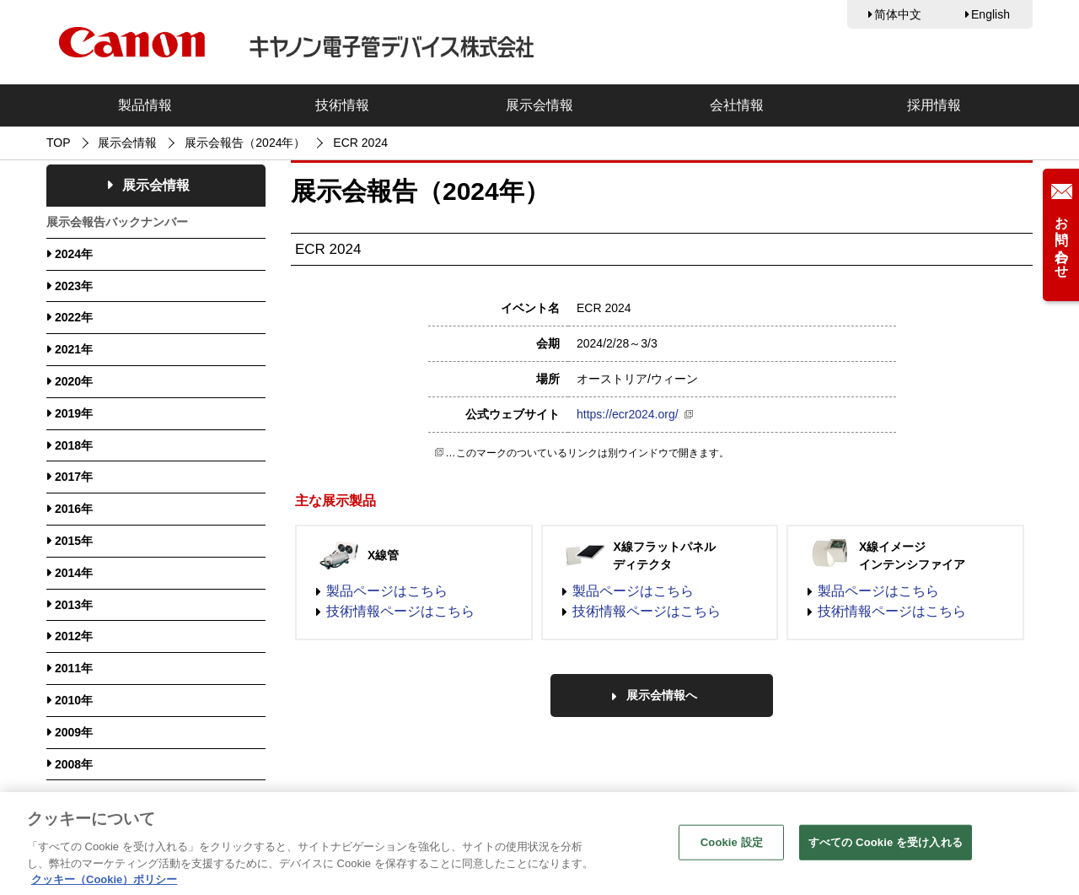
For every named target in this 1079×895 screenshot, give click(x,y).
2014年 (74, 573)
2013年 (74, 605)
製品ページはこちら (387, 591)
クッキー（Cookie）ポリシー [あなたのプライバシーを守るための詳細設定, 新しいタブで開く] (104, 887)
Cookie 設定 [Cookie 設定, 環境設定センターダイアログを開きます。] (732, 850)
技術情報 (342, 105)
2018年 (74, 445)
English (990, 14)
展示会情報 (539, 105)
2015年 (74, 540)
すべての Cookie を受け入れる (885, 850)
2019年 (74, 413)
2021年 (74, 349)
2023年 (74, 286)
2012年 (74, 636)
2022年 (74, 317)
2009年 (74, 732)
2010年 (74, 700)
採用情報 (934, 105)
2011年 (74, 668)
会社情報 (737, 105)
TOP (58, 142)
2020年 (74, 381)
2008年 (74, 764)
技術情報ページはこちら (400, 611)
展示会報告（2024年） (245, 142)
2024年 (74, 254)
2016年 (74, 508)
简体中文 (897, 14)
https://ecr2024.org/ (628, 414)
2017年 (74, 476)
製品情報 (145, 105)
